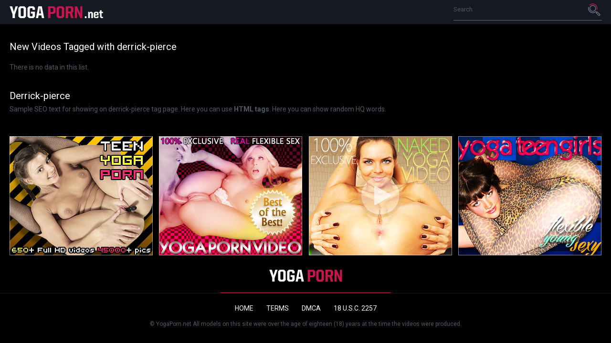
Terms (277, 308)
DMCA (311, 308)
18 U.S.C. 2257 (355, 308)
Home (244, 308)
